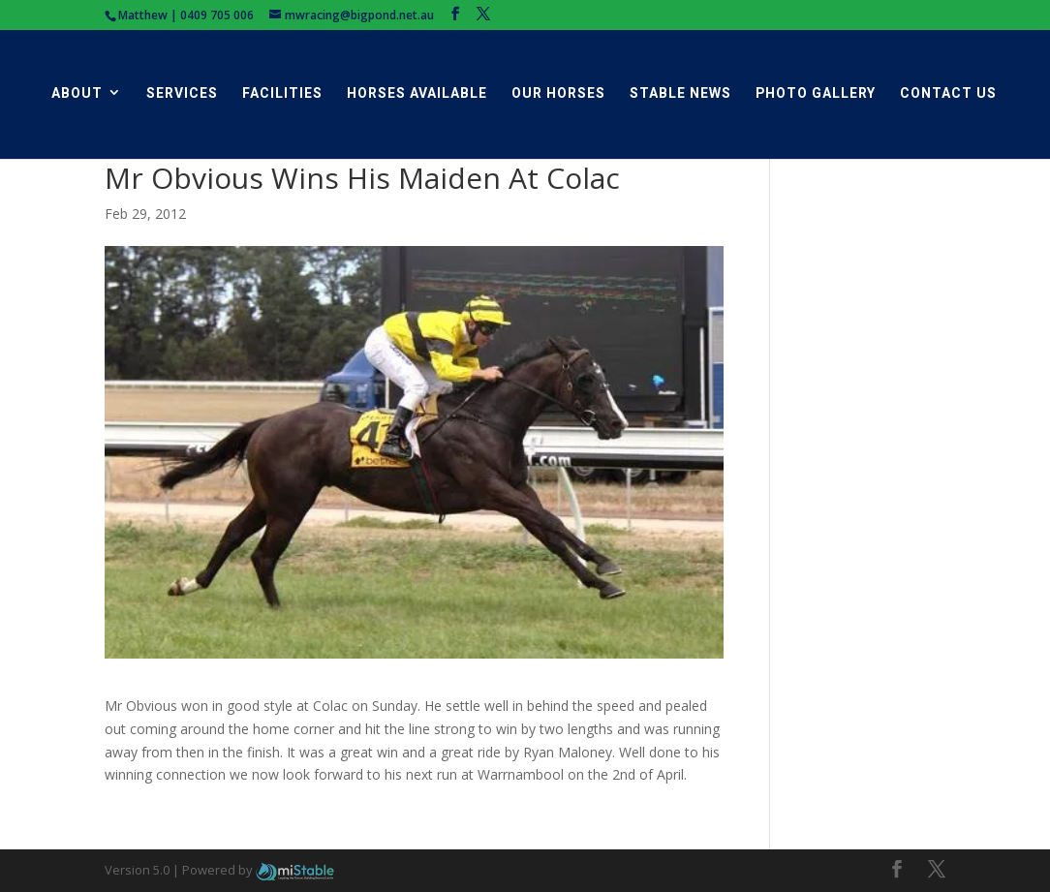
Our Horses (558, 93)
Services (182, 93)
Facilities (282, 93)
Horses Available (417, 93)
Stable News (680, 93)
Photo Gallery (816, 93)
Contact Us (948, 93)
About (77, 93)
